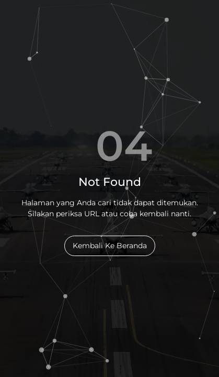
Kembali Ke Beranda (110, 245)
